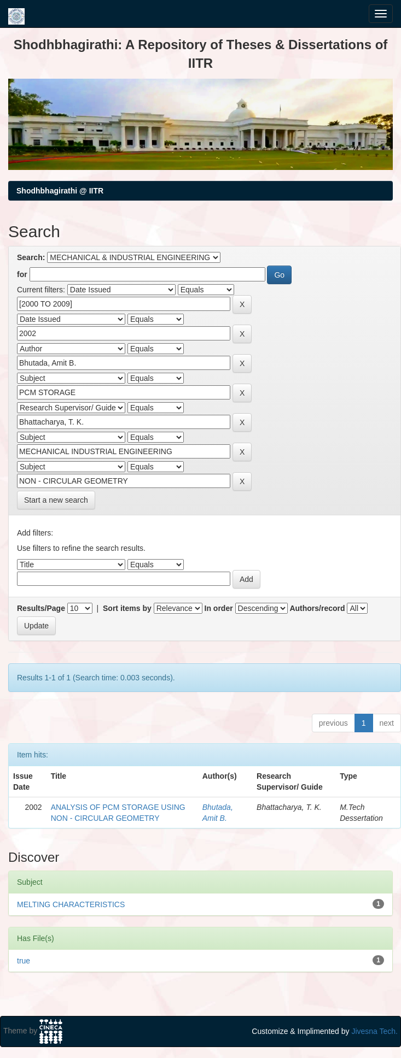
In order (219, 608)
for (22, 274)
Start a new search (56, 500)
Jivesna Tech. (374, 1031)
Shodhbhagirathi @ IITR (59, 190)
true (23, 960)
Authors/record (317, 608)
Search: (31, 257)
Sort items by (127, 608)
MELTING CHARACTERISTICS (71, 904)
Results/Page (41, 608)
